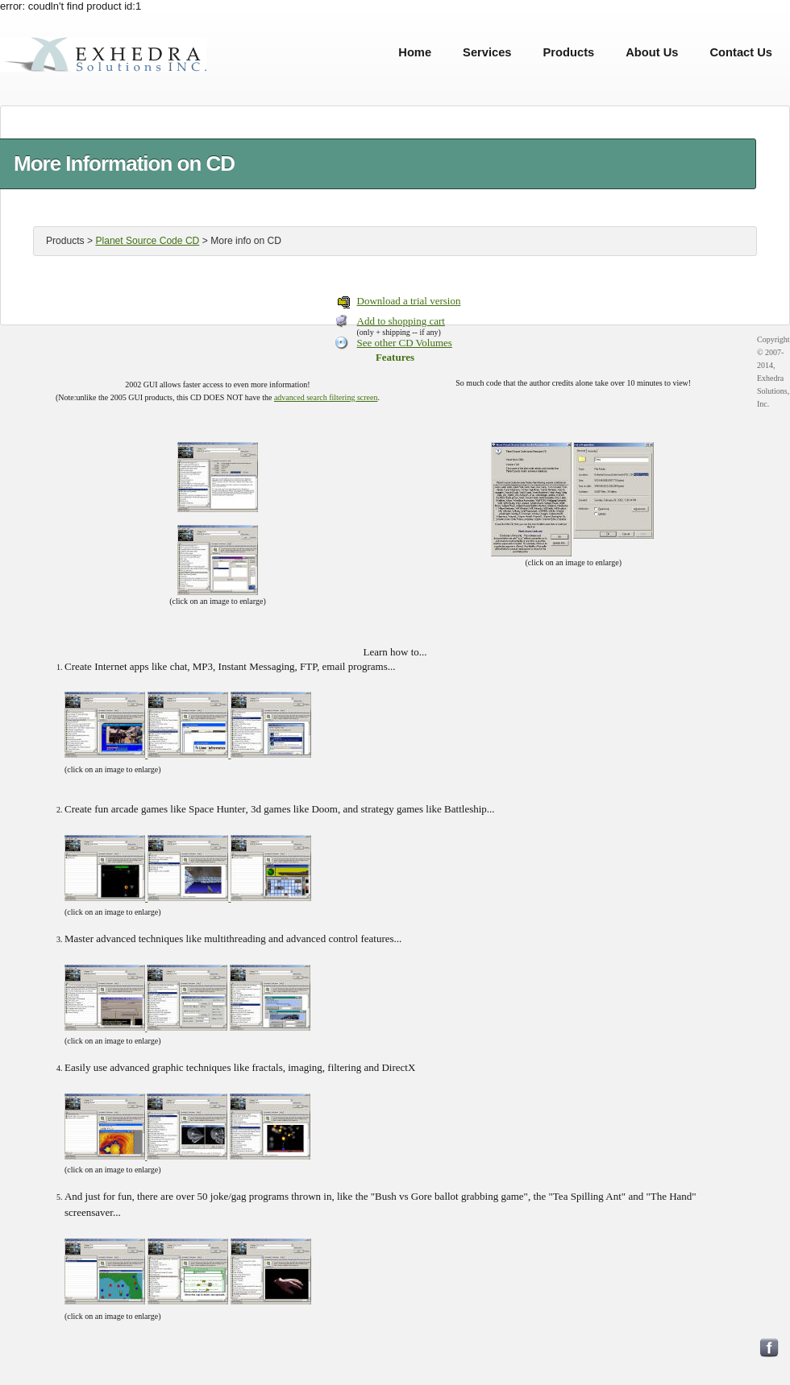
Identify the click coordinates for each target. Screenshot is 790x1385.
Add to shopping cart (401, 321)
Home (414, 52)
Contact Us (740, 52)
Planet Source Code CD (147, 240)
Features (395, 357)
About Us (652, 52)
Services (487, 52)
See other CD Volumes (404, 343)
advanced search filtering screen (326, 397)
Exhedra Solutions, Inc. (103, 52)
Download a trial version (409, 301)
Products (569, 52)
